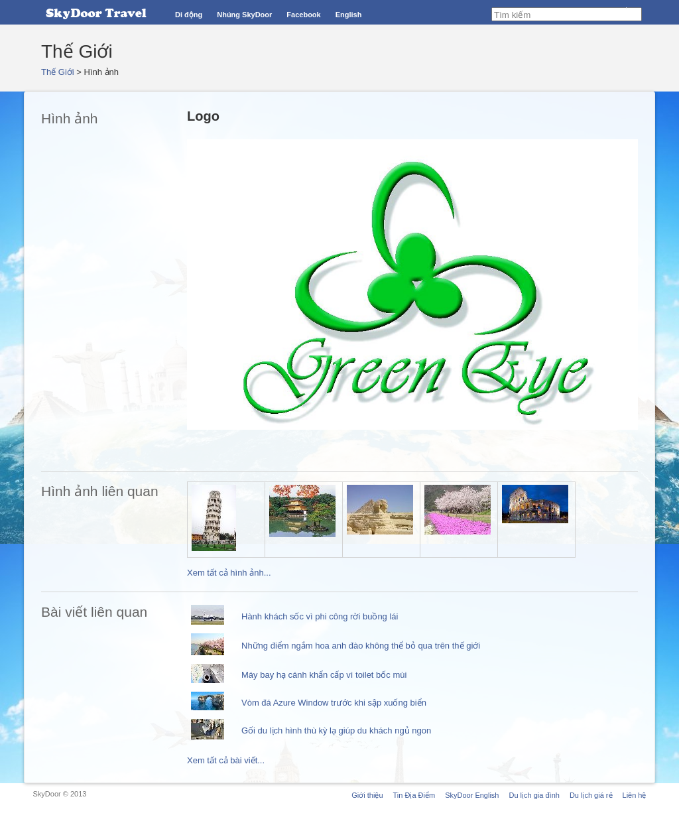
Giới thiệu (367, 795)
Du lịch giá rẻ (591, 795)
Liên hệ (635, 795)
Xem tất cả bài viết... (226, 760)
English (349, 15)
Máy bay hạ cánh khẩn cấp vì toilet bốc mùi (323, 675)
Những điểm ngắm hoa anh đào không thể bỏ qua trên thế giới (360, 646)
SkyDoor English (472, 795)
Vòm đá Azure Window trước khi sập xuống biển (333, 703)
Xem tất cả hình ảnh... (229, 573)
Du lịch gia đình (534, 795)
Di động (188, 15)
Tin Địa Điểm (414, 795)
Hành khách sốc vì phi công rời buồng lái (319, 616)
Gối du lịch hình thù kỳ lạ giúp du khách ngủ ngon (336, 730)
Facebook (303, 15)
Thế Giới (57, 72)
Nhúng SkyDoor (244, 15)
